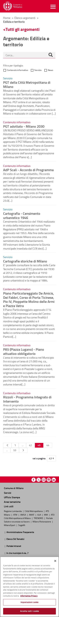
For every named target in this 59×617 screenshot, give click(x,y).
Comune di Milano (13, 488)
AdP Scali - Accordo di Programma (28, 169)
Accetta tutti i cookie (29, 611)
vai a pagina (39, 458)
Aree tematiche (12, 502)
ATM (15, 514)
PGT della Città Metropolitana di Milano (26, 84)
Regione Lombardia (13, 511)
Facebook (33, 480)
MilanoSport (10, 525)
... (22, 445)
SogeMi (21, 525)
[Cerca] (50, 55)
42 (30, 445)
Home (6, 18)
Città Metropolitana (34, 511)
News (50, 70)
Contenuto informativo (17, 70)
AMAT (32, 514)
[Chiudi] (55, 560)
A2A (39, 514)
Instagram (49, 480)
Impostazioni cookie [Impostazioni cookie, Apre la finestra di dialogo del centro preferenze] (29, 602)
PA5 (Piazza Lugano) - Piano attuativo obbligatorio (23, 351)
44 (47, 445)
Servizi (7, 493)
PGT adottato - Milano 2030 (23, 126)
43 (39, 445)
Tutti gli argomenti (22, 29)
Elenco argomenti (25, 18)
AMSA (23, 514)
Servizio (38, 70)
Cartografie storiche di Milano (25, 261)
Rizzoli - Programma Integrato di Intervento (27, 399)
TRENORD (39, 518)
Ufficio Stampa (12, 497)
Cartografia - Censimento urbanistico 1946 (21, 215)
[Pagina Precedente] (7, 445)
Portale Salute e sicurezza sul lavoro (28, 519)
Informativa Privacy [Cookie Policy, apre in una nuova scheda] (28, 595)
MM (46, 514)
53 (14, 450)
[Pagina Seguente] (23, 450)
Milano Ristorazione (42, 521)
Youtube (44, 480)
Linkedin (54, 480)
